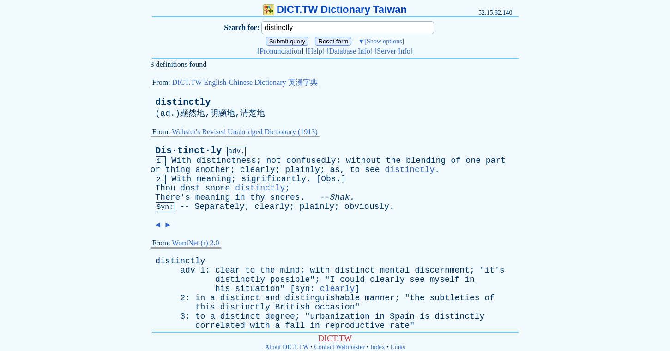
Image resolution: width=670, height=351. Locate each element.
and (272, 298)
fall (295, 325)
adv (187, 270)
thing (177, 169)
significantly (273, 179)
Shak (340, 197)
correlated (220, 325)
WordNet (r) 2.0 (195, 243)
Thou (165, 188)
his (222, 288)
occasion (335, 307)
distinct (354, 270)
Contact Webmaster (339, 347)
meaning (213, 179)
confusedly (311, 160)
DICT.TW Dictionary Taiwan (335, 9)
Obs (328, 179)
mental (395, 270)
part (496, 160)
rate (400, 325)
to (355, 169)
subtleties (455, 298)
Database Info (349, 51)
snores (285, 197)
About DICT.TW (286, 347)
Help (315, 51)
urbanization (340, 316)
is (425, 316)
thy (257, 197)
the (393, 160)
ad (165, 113)
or (156, 169)
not (273, 160)
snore (217, 188)
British (292, 307)
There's (172, 197)
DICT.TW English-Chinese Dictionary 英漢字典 (245, 82)
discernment (442, 270)
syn (302, 288)
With (181, 160)
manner (380, 298)
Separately (220, 206)
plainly (302, 169)
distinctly (183, 102)
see (372, 169)
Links (398, 347)
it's (494, 270)
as (335, 169)
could (352, 279)
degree (280, 316)
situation (257, 288)
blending (426, 160)
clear (227, 270)
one (473, 160)
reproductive (355, 325)
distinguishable (322, 298)
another (212, 169)
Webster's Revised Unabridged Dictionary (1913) (244, 132)
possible (290, 279)
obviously (366, 206)
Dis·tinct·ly (188, 150)
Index (377, 347)
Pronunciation (280, 51)
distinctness (226, 160)
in (240, 197)
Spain (402, 316)
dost (190, 188)
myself (445, 279)
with (320, 270)
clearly (257, 169)
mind (290, 270)
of (456, 160)
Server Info (393, 51)
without (363, 160)
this (205, 307)
